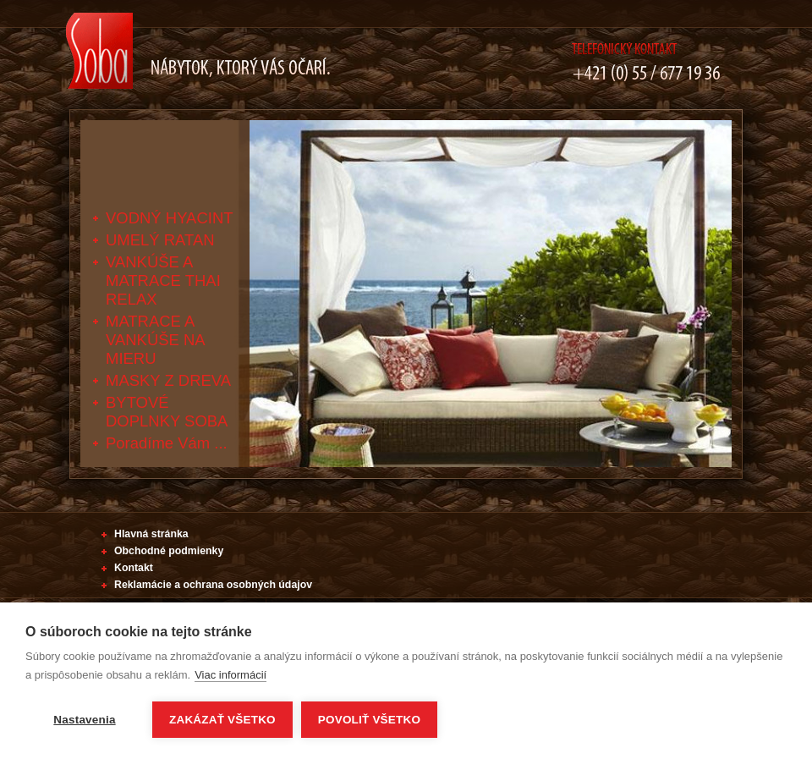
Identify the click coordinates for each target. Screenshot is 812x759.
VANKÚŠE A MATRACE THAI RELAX (163, 280)
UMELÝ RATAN (160, 240)
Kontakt (133, 568)
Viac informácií (230, 674)
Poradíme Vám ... (167, 443)
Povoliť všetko (369, 719)
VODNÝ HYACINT (169, 218)
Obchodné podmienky (168, 551)
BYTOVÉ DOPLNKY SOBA (167, 411)
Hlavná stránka (151, 534)
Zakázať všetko (222, 719)
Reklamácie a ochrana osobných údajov (213, 585)
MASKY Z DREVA (168, 380)
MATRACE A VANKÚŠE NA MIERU (155, 339)
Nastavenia (84, 719)
